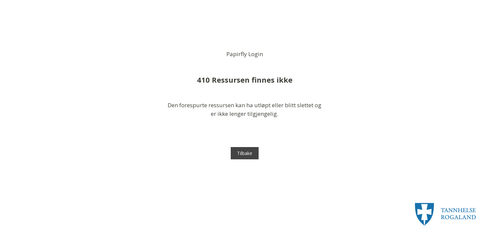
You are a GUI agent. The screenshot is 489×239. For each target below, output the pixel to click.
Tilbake (244, 153)
